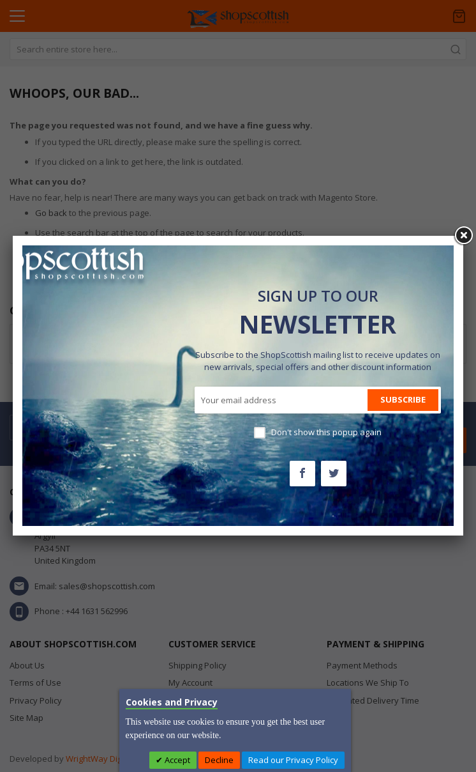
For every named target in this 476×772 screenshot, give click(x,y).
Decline (219, 760)
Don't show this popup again (326, 432)
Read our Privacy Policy (293, 760)
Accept (176, 760)
